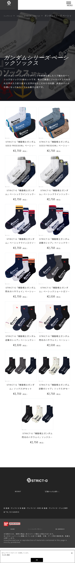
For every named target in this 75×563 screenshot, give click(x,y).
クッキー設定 (37, 510)
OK (37, 560)
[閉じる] (72, 553)
